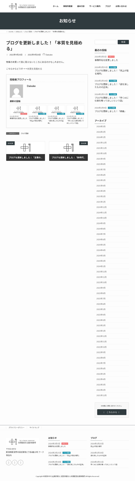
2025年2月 (101, 196)
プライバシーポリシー (16, 428)
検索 (123, 42)
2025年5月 (101, 180)
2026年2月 (101, 132)
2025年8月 (101, 164)
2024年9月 (101, 223)
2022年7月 (101, 363)
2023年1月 (101, 331)
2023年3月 (101, 320)
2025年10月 (102, 153)
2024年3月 (101, 255)
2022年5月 (101, 374)
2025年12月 (102, 142)
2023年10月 (102, 282)
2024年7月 (101, 234)
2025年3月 (101, 191)
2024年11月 (102, 212)
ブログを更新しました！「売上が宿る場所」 (37, 119)
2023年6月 (101, 304)
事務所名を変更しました (18, 118)
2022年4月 (101, 379)
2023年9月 (101, 288)
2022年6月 (101, 368)
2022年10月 (102, 347)
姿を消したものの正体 (98, 455)
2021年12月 (102, 395)
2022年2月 (101, 390)
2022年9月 (101, 352)
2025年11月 (102, 148)
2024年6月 (101, 239)
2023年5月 (101, 309)
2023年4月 (101, 315)
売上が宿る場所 (96, 446)
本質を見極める (34, 68)
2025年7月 (101, 169)
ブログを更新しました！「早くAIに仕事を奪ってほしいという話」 (75, 120)
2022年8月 (101, 357)
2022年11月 (102, 341)
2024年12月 (102, 207)
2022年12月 (102, 336)
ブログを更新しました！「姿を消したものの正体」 (56, 120)
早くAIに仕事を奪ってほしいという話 (104, 465)
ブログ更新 (42, 114)
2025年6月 (101, 175)
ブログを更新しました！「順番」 (110, 111)
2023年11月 (102, 277)
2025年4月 (101, 185)
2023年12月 (102, 272)
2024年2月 (101, 261)
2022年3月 (101, 384)
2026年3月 (101, 126)
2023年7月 (101, 298)
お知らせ (23, 114)
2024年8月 (101, 228)
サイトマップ (34, 428)
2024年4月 (101, 250)
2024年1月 (101, 266)
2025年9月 (101, 159)
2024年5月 (101, 245)
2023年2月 (101, 325)
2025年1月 (101, 202)
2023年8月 (101, 293)
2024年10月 (102, 218)
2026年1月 (101, 137)
